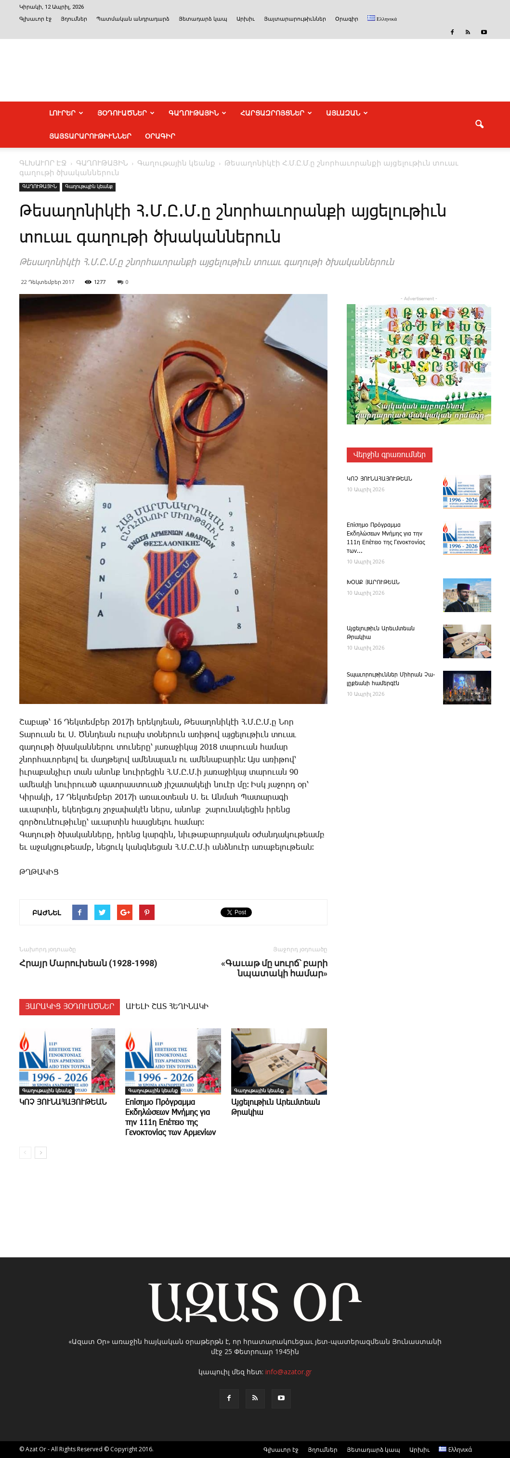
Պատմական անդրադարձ (133, 19)
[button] (479, 124)
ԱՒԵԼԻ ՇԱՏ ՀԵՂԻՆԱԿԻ (167, 1006)
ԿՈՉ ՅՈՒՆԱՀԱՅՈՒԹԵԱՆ (62, 1102)
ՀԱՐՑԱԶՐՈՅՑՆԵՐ (276, 113)
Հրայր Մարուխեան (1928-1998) (88, 963)
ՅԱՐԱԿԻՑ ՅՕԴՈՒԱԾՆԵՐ (69, 1006)
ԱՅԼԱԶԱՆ (347, 113)
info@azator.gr (288, 1371)
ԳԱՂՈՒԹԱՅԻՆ (197, 113)
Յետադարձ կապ (203, 19)
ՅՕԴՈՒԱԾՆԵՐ (126, 113)
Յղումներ (74, 19)
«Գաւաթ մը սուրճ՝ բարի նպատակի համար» (274, 968)
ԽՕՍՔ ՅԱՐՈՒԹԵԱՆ (373, 582)
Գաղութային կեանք (89, 186)
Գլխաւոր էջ (35, 19)
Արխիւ (245, 19)
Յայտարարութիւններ (295, 19)
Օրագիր (346, 19)
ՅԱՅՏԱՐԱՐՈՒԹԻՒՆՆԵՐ (90, 136)
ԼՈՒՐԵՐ (66, 113)
